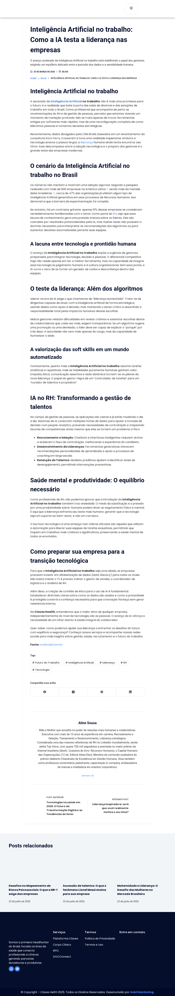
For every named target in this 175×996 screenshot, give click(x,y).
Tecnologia (40, 670)
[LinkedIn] (130, 692)
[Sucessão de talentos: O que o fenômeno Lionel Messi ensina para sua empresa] (87, 866)
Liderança (107, 662)
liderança (86, 142)
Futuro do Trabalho (46, 662)
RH (115, 214)
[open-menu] (131, 8)
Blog (65, 71)
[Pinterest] (102, 692)
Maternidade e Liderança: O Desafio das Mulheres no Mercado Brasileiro (137, 890)
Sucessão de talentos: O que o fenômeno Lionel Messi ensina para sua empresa (84, 890)
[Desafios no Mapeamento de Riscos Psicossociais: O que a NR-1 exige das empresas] (33, 866)
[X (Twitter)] (73, 692)
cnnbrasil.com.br (51, 645)
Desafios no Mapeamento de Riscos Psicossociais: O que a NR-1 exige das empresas (33, 890)
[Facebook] (44, 692)
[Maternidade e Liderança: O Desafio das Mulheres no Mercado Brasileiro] (141, 866)
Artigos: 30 (88, 775)
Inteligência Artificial (66, 101)
